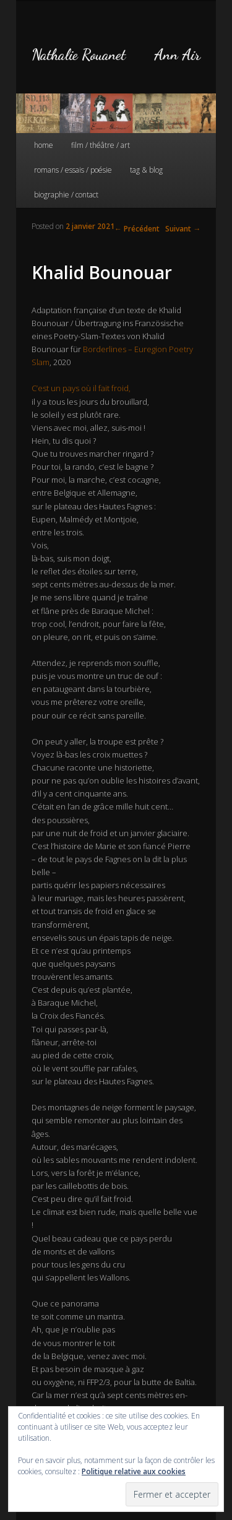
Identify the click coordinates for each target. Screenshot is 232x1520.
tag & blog (146, 170)
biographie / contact (66, 194)
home (43, 145)
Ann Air (177, 55)
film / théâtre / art (100, 145)
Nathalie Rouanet (79, 55)
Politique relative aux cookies (134, 1471)
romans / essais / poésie (73, 170)
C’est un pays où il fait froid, (81, 388)
